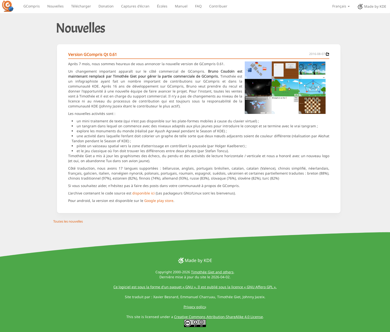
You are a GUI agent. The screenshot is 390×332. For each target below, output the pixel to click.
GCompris (31, 6)
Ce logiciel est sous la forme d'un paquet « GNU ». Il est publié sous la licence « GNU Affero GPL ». (195, 287)
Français (341, 6)
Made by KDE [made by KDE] (371, 7)
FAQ (198, 6)
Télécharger (81, 6)
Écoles (162, 6)
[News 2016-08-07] (327, 54)
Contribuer (218, 6)
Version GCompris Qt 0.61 (92, 54)
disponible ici (143, 193)
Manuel (181, 6)
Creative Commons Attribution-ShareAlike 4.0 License (218, 316)
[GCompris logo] (11, 6)
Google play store (158, 200)
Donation (106, 6)
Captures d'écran (135, 6)
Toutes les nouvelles (68, 221)
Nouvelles (55, 6)
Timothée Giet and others (212, 272)
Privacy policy (195, 306)
